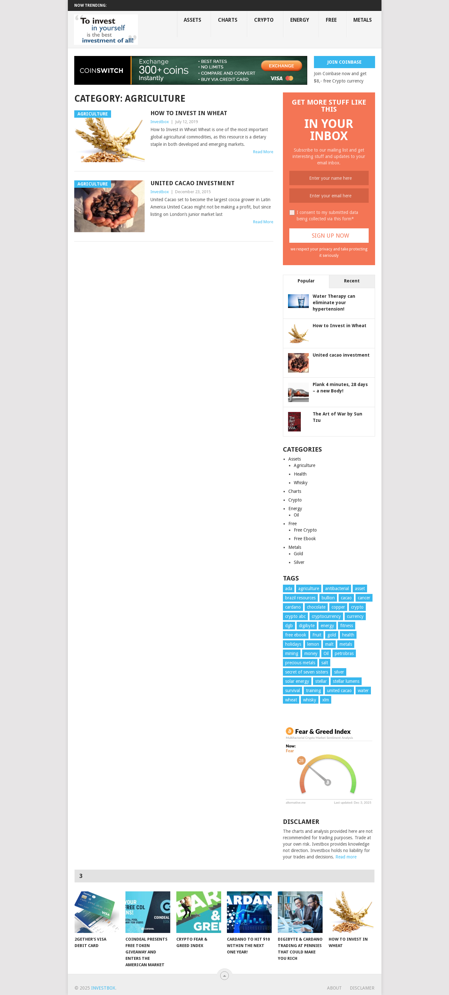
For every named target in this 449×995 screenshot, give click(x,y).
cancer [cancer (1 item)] (364, 597)
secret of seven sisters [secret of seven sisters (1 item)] (306, 672)
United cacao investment (192, 183)
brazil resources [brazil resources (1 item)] (300, 597)
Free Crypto (305, 530)
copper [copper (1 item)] (338, 607)
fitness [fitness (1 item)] (346, 625)
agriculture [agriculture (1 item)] (308, 588)
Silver (299, 562)
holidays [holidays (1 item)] (293, 644)
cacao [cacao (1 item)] (346, 597)
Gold (298, 553)
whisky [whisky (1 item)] (309, 699)
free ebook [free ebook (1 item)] (295, 634)
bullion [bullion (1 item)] (328, 597)
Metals (362, 20)
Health (300, 474)
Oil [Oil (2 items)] (326, 653)
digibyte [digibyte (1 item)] (307, 625)
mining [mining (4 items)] (291, 653)
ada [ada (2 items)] (288, 588)
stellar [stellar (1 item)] (321, 681)
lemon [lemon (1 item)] (313, 644)
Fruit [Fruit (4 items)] (316, 634)
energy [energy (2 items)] (327, 625)
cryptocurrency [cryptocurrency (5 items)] (326, 616)
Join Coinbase (344, 62)
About (334, 988)
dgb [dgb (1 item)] (289, 625)
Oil (296, 514)
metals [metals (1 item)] (346, 644)
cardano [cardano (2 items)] (293, 607)
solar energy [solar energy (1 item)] (297, 681)
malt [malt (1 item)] (329, 644)
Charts (227, 20)
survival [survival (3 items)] (292, 690)
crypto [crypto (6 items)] (357, 607)
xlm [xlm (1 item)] (325, 699)
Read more (346, 856)
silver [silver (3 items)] (339, 672)
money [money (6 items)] (310, 653)
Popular (306, 280)
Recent (352, 280)
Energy (299, 20)
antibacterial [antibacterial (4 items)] (337, 588)
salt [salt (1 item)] (324, 662)
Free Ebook (305, 538)
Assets (192, 20)
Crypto (264, 20)
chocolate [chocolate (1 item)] (316, 607)
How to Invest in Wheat (188, 113)
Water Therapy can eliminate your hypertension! (334, 303)
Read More (263, 151)
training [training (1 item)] (313, 690)
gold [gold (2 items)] (331, 634)
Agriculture (304, 465)
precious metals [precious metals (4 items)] (300, 662)
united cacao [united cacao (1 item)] (339, 690)
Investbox (159, 121)
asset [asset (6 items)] (360, 588)
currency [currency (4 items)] (355, 616)
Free (331, 20)
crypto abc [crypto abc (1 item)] (295, 616)
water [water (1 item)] (363, 690)
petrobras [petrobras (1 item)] (344, 653)
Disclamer (362, 988)
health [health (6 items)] (348, 634)
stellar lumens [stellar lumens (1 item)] (346, 681)
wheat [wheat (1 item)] (291, 699)
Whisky (301, 482)
